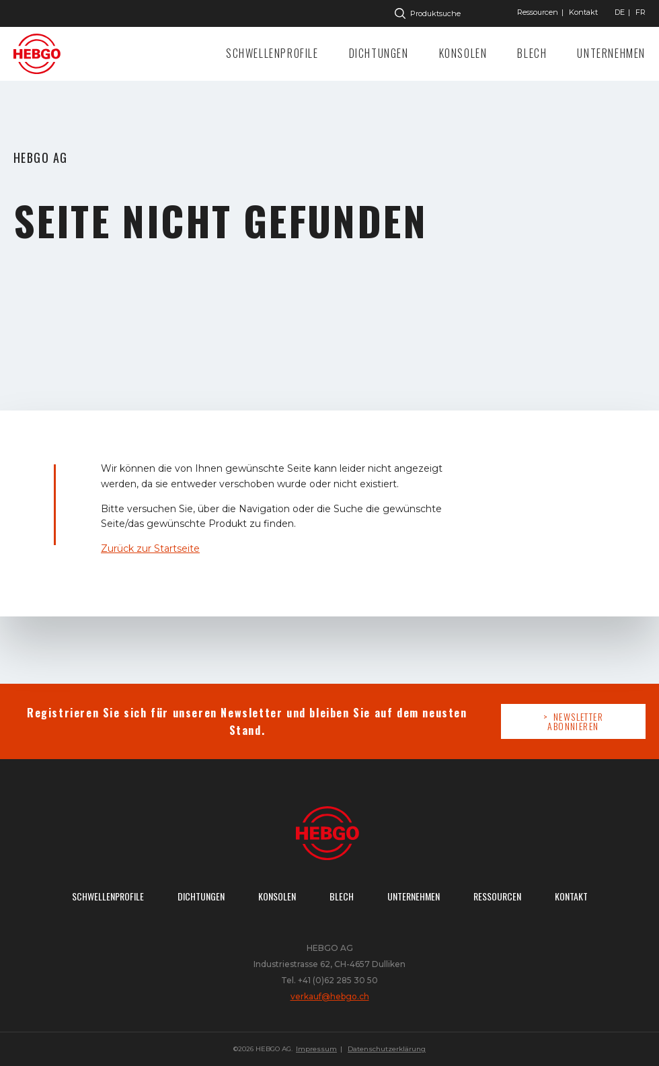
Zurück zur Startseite (150, 548)
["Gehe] (620, 12)
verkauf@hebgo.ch (329, 996)
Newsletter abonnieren (575, 721)
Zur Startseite (40, 54)
